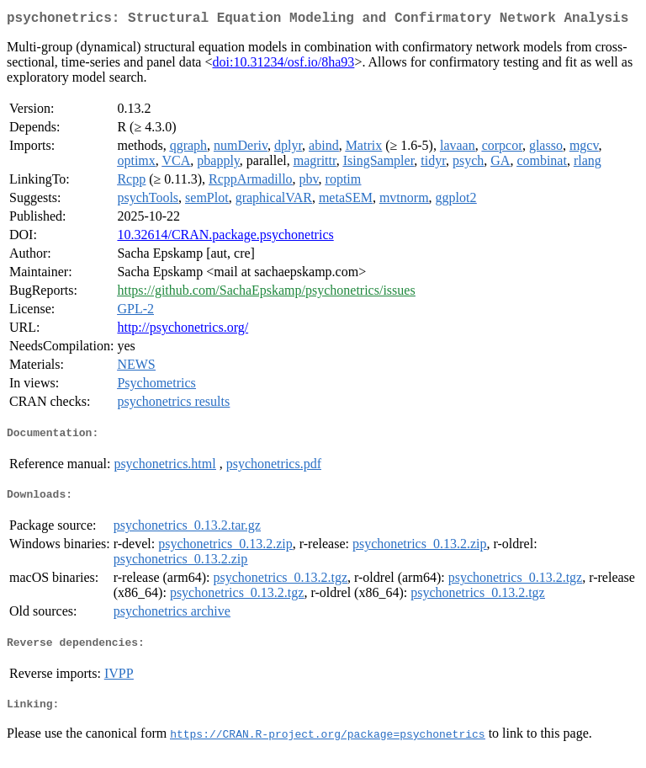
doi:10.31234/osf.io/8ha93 (283, 65)
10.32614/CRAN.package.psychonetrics (225, 238)
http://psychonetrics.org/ (182, 330)
